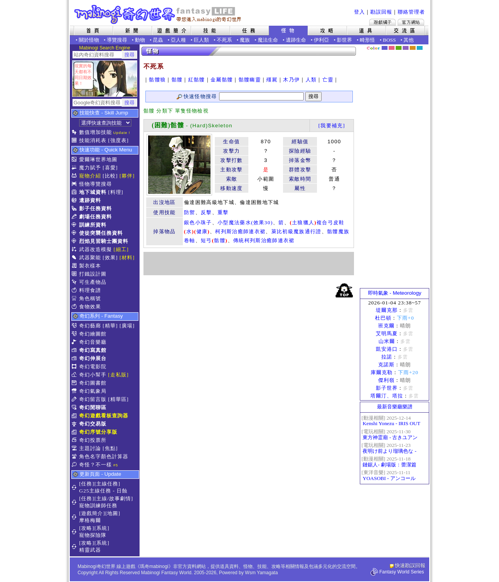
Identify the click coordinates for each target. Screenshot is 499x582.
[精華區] (118, 399)
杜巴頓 (383, 318)
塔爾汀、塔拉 (386, 396)
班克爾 (386, 326)
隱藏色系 (424, 45)
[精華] (110, 326)
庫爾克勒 (382, 372)
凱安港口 (387, 349)
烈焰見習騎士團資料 (103, 241)
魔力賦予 (90, 168)
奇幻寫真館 (92, 350)
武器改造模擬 (95, 249)
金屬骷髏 (222, 80)
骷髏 (177, 80)
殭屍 (272, 80)
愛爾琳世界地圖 (98, 159)
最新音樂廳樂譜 (394, 407)
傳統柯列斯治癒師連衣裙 (264, 240)
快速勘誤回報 (410, 565)
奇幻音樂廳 (92, 342)
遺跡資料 (90, 200)
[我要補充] (331, 125)
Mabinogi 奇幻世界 (158, 14)
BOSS (389, 40)
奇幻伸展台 (92, 358)
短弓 (206, 240)
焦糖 (413, 48)
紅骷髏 (196, 80)
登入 (359, 12)
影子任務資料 (95, 208)
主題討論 (90, 448)
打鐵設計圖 (92, 274)
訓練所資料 (92, 225)
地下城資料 (92, 192)
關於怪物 (89, 40)
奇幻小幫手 (92, 375)
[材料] (127, 257)
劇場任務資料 (95, 217)
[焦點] (110, 448)
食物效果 (90, 306)
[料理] (115, 192)
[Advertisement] (248, 263)
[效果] (110, 257)
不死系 (224, 40)
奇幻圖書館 (92, 383)
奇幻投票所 (92, 440)
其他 (408, 40)
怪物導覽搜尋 (95, 184)
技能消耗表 (92, 140)
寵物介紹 (90, 176)
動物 (140, 40)
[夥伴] (127, 176)
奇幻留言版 (92, 399)
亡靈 (328, 80)
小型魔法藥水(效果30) (245, 222)
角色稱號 (90, 298)
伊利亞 (321, 40)
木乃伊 (291, 80)
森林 (399, 48)
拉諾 (386, 357)
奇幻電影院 (92, 366)
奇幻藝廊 (90, 326)
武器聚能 (90, 257)
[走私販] (118, 375)
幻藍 (385, 48)
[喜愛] (110, 168)
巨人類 (201, 40)
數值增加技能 (95, 132)
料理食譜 (90, 290)
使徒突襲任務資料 (101, 233)
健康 (202, 231)
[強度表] (118, 140)
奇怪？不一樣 (95, 465)
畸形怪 (367, 40)
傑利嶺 (386, 380)
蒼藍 (420, 48)
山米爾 (387, 341)
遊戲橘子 (382, 22)
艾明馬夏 (387, 333)
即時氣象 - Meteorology (394, 293)
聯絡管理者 (411, 12)
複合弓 (325, 222)
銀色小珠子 (198, 222)
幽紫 (406, 48)
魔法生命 (268, 40)
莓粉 (392, 48)
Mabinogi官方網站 (411, 22)
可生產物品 (92, 282)
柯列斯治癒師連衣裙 (240, 231)
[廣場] (127, 326)
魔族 (245, 40)
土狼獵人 (303, 222)
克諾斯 (386, 364)
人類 (311, 80)
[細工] (121, 249)
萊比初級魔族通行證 (296, 231)
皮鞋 (339, 222)
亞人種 (178, 40)
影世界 (344, 40)
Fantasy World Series (401, 572)
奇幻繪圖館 (92, 334)
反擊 (206, 212)
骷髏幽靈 (250, 80)
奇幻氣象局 (92, 391)
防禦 (189, 212)
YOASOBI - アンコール (389, 478)
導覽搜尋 (117, 40)
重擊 (223, 212)
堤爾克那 (387, 310)
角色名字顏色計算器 (103, 456)
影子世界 (387, 388)
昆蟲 (158, 40)
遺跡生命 (296, 40)
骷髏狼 (157, 80)
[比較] (110, 176)
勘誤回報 (381, 12)
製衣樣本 (90, 266)
